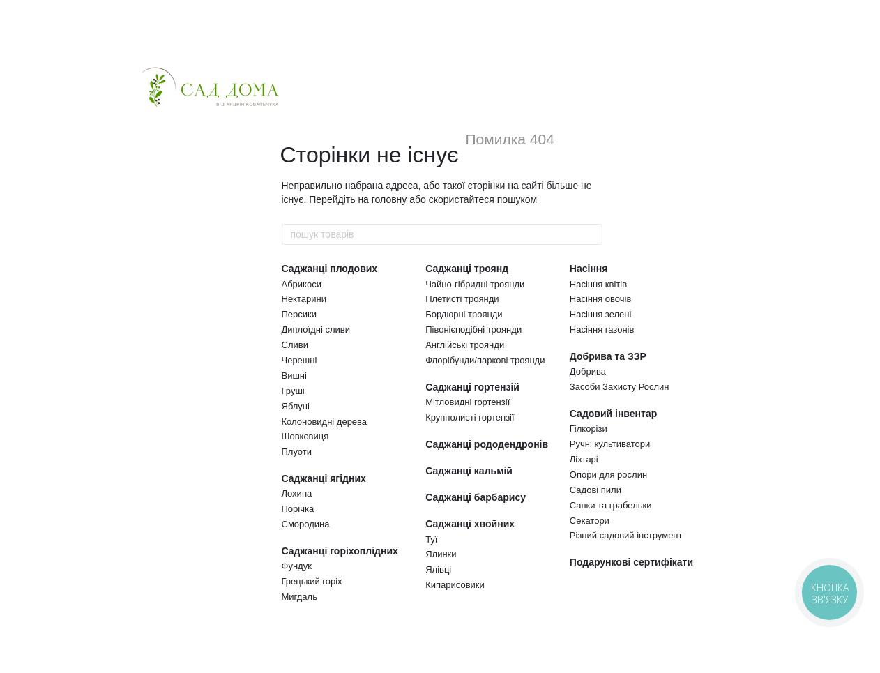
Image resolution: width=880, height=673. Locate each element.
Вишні (294, 375)
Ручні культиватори (610, 444)
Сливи (295, 345)
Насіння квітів (598, 284)
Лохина (297, 493)
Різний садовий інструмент (626, 535)
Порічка (298, 509)
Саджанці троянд (466, 268)
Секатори (589, 520)
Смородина (306, 524)
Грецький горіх (312, 581)
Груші (293, 391)
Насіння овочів (601, 299)
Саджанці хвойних (470, 523)
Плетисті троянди (462, 299)
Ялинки (440, 554)
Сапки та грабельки (611, 505)
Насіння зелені (601, 314)
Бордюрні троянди (463, 314)
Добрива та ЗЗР (608, 356)
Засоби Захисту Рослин (619, 386)
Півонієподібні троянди (473, 329)
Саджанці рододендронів (486, 444)
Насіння (589, 268)
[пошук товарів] (591, 234)
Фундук (297, 566)
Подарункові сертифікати (631, 562)
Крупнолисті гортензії (469, 417)
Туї (431, 539)
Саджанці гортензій (472, 387)
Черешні (299, 360)
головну (389, 199)
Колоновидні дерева (324, 421)
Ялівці (438, 569)
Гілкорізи (588, 428)
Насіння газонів (602, 329)
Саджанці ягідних (324, 478)
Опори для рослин (608, 474)
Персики (299, 314)
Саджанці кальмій (469, 470)
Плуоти (297, 451)
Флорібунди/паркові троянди (485, 360)
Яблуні (296, 406)
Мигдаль (299, 596)
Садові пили (595, 490)
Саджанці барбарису (475, 497)
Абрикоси (301, 284)
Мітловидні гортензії (467, 402)
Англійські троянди (464, 345)
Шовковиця (305, 436)
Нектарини (304, 299)
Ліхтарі (584, 459)
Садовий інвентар (613, 413)
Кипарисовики (455, 585)
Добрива (588, 371)
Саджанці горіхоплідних (340, 551)
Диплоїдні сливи (316, 329)
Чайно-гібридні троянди (474, 284)
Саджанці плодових (330, 268)
